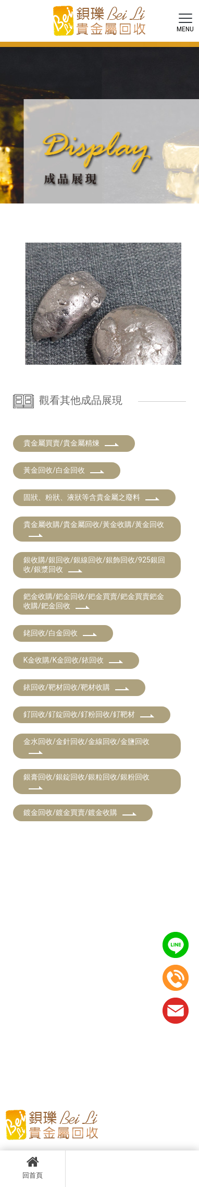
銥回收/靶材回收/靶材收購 (76, 687)
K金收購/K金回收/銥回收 (73, 660)
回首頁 (33, 1167)
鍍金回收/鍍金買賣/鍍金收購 (80, 812)
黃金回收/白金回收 (64, 470)
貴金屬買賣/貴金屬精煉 (71, 443)
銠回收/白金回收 (60, 633)
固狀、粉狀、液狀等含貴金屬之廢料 (91, 497)
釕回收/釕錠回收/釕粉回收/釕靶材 (89, 714)
